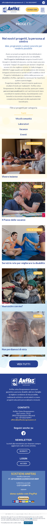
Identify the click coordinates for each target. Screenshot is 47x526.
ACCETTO (28, 523)
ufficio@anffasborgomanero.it (23, 420)
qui (31, 518)
